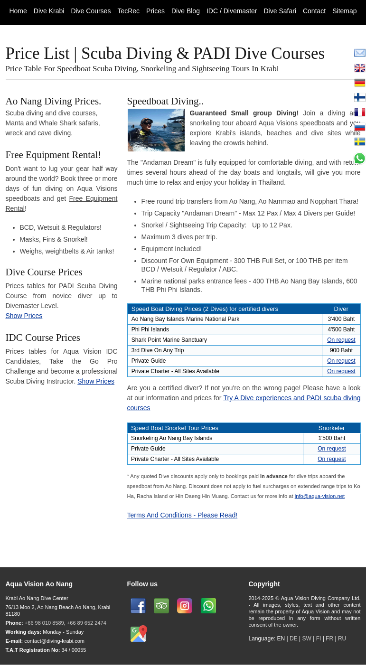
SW (306, 638)
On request (341, 340)
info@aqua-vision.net (320, 496)
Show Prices (24, 315)
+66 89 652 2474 (86, 623)
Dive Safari (280, 11)
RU (342, 638)
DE (294, 638)
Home (18, 11)
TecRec (128, 11)
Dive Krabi (49, 11)
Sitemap (344, 11)
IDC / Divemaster (231, 11)
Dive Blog (185, 11)
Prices (155, 11)
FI (319, 638)
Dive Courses (91, 11)
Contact (314, 11)
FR (329, 638)
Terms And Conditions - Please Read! (182, 515)
